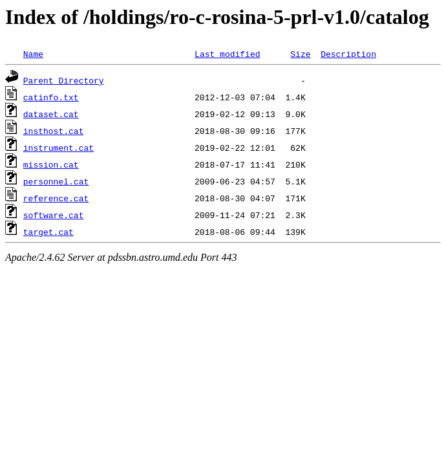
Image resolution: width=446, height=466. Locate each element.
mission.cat (51, 164)
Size (300, 54)
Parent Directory (63, 80)
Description (348, 54)
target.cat (48, 232)
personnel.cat (56, 181)
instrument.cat (58, 147)
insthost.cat (53, 131)
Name (33, 54)
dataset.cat (51, 114)
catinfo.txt (51, 97)
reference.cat (56, 198)
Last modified (227, 54)
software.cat (53, 215)
